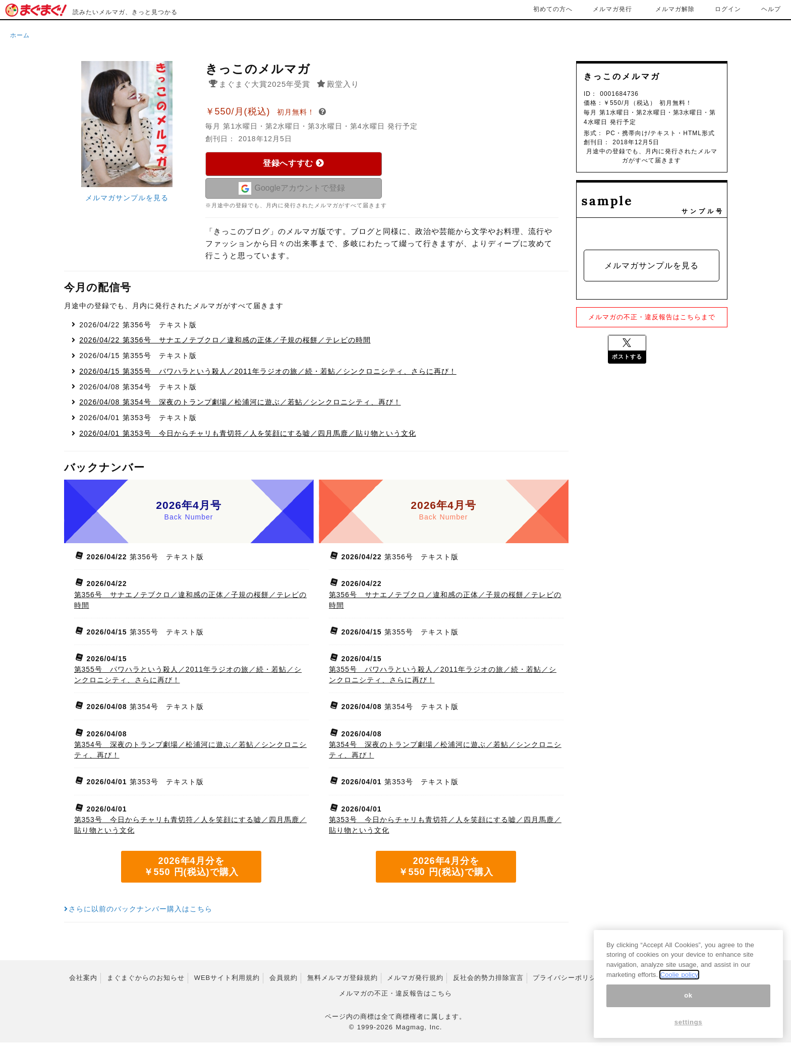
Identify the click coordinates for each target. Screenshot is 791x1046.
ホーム (20, 35)
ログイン (728, 9)
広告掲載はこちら (693, 981)
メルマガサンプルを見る (126, 198)
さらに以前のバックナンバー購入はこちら (138, 912)
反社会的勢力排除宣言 (488, 981)
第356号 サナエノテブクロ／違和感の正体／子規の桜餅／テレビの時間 (224, 343)
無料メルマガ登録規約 (342, 981)
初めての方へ (553, 9)
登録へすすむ (293, 163)
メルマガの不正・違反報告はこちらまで (651, 317)
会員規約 (283, 981)
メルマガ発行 (612, 9)
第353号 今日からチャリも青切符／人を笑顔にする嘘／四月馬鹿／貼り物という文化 (247, 437)
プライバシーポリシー (568, 981)
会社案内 (83, 981)
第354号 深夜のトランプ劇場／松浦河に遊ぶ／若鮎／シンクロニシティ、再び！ (240, 405)
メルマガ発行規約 (415, 981)
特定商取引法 (634, 981)
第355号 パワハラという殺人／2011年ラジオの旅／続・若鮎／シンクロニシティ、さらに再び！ (267, 375)
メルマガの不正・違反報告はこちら (395, 997)
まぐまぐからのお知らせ (146, 981)
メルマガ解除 (675, 9)
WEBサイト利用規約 (227, 981)
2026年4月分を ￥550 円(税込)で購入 (191, 870)
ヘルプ (771, 9)
